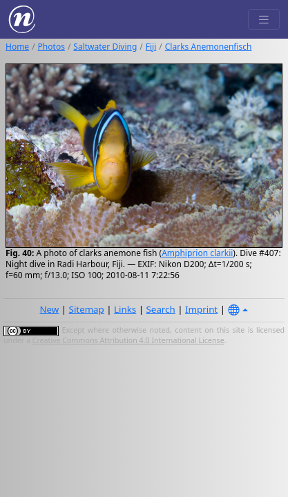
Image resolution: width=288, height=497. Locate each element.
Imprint (201, 309)
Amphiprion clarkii (197, 253)
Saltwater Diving (105, 46)
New (49, 309)
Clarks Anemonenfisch (208, 46)
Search (160, 309)
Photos (51, 46)
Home (17, 46)
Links (125, 309)
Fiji (151, 46)
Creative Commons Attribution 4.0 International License (128, 340)
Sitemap (86, 309)
